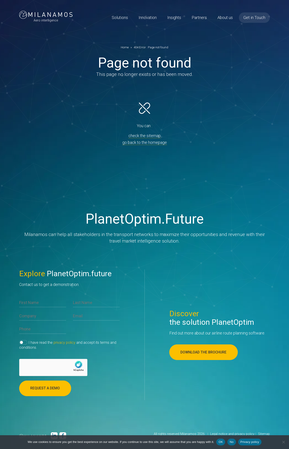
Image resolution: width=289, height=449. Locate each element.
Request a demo (45, 388)
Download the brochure (204, 352)
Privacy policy (249, 442)
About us (225, 18)
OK (221, 442)
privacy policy (64, 342)
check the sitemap (144, 135)
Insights (174, 18)
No (231, 442)
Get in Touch (254, 18)
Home (125, 47)
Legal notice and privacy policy (232, 434)
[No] (283, 442)
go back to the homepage (144, 142)
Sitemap (264, 434)
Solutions (120, 18)
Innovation (148, 18)
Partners (199, 18)
